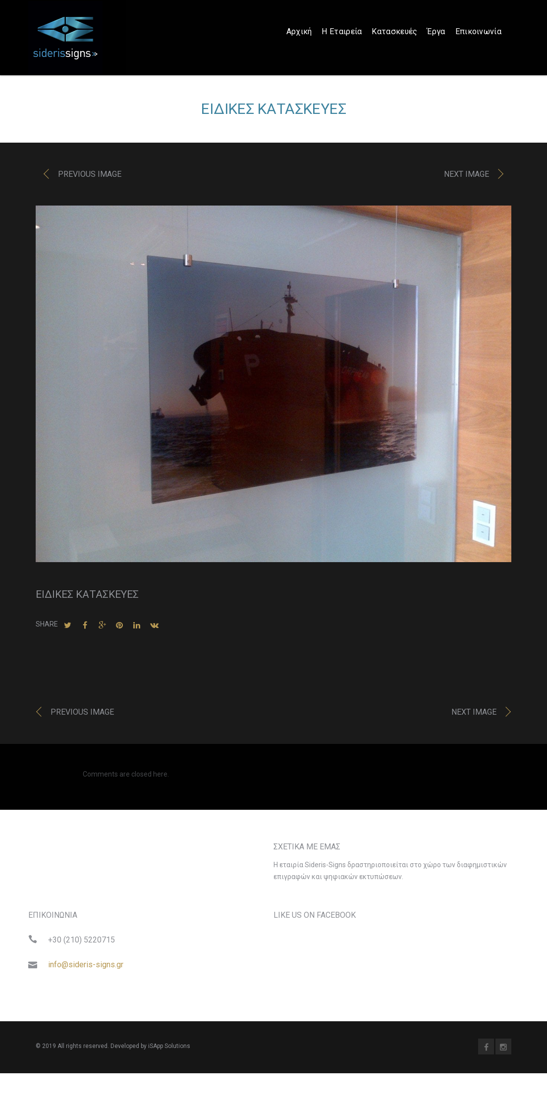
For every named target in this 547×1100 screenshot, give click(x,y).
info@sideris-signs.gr (85, 967)
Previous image (89, 177)
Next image (466, 177)
